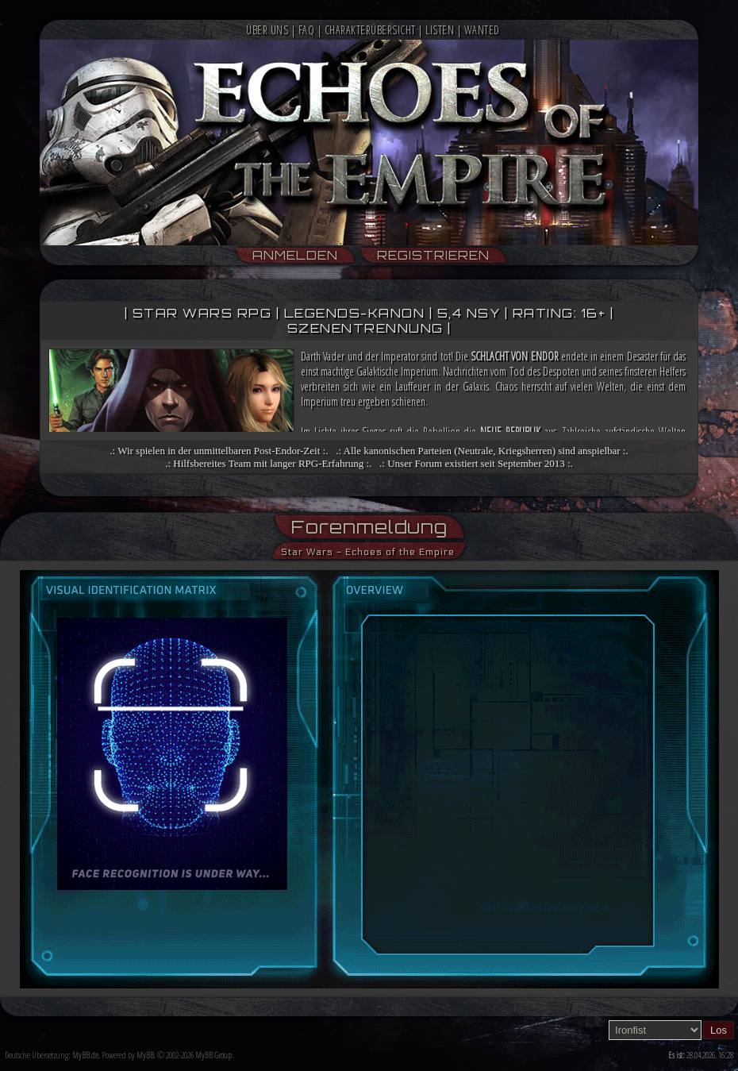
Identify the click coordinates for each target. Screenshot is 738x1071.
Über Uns (267, 29)
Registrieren (433, 255)
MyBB (145, 1055)
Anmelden (295, 255)
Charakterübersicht (370, 29)
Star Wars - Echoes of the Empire (368, 551)
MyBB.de (85, 1055)
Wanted (482, 29)
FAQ (306, 29)
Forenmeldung (369, 526)
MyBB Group (213, 1055)
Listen (439, 29)
